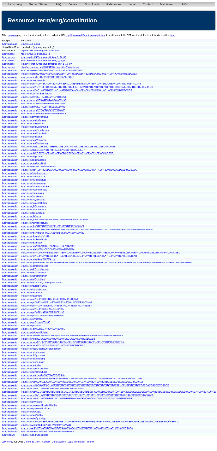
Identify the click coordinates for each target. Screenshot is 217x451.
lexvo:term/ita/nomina (32, 292)
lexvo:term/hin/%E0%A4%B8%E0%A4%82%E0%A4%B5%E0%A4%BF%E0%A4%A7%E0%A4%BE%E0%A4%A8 (79, 256)
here (172, 35)
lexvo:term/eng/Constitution (34, 435)
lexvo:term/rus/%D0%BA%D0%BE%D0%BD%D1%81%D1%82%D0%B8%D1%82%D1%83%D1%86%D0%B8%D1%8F (82, 378)
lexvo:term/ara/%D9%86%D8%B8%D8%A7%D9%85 (47, 77)
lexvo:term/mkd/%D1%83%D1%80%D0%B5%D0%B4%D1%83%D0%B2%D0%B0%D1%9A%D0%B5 (72, 342)
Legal (131, 4)
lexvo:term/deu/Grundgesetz (35, 130)
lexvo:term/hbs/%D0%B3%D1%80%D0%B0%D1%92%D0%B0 (53, 226)
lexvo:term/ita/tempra (31, 295)
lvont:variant (8, 435)
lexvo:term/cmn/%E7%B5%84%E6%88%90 (43, 107)
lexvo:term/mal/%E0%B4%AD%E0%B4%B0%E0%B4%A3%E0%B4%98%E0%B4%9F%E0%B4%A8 (72, 335)
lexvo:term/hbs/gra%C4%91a (35, 236)
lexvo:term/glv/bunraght (32, 213)
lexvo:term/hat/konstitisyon (34, 223)
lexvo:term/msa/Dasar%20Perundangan (41, 348)
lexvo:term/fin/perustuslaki (34, 189)
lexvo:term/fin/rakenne (32, 196)
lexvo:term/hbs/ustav (31, 242)
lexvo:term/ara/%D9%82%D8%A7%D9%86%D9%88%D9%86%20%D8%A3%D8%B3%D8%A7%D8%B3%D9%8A (79, 73)
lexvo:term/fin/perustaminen (35, 186)
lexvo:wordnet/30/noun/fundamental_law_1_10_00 (46, 64)
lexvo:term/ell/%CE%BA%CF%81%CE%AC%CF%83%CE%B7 (53, 150)
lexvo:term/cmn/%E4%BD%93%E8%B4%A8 (43, 97)
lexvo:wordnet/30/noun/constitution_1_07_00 (43, 60)
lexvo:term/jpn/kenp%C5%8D (35, 322)
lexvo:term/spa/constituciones (36, 408)
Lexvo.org (12, 35)
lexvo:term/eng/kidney (32, 156)
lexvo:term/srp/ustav (31, 411)
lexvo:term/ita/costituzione (34, 289)
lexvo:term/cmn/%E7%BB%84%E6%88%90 (43, 110)
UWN (184, 4)
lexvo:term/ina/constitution (34, 276)
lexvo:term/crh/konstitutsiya (34, 117)
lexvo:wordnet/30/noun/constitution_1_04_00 (43, 57)
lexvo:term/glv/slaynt (31, 216)
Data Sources (59, 441)
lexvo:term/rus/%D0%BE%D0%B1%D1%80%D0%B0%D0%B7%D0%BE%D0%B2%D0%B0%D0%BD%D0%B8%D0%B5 (82, 382)
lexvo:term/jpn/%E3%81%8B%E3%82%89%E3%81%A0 (49, 299)
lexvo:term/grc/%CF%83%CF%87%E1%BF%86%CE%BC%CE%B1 (55, 219)
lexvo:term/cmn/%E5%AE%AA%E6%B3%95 (43, 100)
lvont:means (8, 54)
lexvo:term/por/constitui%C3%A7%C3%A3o (43, 375)
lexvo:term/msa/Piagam (33, 352)
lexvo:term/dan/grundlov (33, 123)
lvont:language (9, 44)
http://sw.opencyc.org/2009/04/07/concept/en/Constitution (50, 67)
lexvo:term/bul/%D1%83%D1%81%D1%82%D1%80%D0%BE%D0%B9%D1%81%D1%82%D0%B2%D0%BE (76, 90)
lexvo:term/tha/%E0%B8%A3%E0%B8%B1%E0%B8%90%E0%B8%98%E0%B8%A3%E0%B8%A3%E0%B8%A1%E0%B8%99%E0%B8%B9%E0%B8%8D (100, 421)
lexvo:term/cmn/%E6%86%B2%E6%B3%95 (43, 103)
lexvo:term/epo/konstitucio (34, 163)
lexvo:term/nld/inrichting (33, 358)
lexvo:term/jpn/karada (32, 319)
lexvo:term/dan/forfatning (33, 120)
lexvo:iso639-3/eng (30, 44)
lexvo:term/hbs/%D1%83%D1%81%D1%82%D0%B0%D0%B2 (52, 233)
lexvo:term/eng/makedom (34, 160)
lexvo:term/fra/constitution (34, 203)
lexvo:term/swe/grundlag (33, 418)
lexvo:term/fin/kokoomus (33, 176)
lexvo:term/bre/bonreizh (33, 80)
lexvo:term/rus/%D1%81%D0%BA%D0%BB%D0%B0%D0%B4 (53, 388)
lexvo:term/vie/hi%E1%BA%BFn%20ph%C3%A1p (46, 425)
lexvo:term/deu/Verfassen (34, 140)
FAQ (58, 4)
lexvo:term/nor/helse (31, 365)
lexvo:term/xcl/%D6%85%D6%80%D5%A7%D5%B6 (47, 431)
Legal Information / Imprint (81, 441)
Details (73, 4)
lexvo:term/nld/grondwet (33, 355)
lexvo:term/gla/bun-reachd (34, 206)
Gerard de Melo (32, 441)
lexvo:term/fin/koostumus (33, 183)
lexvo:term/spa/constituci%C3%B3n (39, 405)
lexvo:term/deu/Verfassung (34, 143)
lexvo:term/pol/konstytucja (34, 372)
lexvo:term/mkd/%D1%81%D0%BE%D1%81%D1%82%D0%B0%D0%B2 (58, 339)
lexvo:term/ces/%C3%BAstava (36, 93)
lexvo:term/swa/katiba (32, 415)
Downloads (92, 4)
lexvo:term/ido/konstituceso (34, 266)
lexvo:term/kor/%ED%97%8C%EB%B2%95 (43, 329)
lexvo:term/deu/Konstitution (34, 133)
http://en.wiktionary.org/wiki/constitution (40, 50)
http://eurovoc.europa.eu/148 (35, 54)
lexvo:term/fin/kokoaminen (34, 173)
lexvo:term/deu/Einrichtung (34, 126)
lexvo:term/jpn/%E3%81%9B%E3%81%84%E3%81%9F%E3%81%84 (56, 305)
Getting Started (38, 4)
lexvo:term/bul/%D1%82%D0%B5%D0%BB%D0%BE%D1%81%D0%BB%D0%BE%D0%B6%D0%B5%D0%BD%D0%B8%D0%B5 (87, 87)
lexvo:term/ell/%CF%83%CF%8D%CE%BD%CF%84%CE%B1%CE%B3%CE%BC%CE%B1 (68, 153)
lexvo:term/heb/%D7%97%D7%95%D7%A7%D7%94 (48, 249)
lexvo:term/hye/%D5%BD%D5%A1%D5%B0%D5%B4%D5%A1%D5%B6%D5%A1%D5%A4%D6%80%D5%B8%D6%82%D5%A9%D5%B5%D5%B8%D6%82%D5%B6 (106, 262)
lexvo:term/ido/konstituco (33, 272)
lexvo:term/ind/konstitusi (33, 279)
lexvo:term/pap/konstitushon (35, 368)
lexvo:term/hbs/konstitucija (34, 239)
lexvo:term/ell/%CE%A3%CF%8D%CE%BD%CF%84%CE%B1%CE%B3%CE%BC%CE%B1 (68, 146)
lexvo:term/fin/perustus (32, 193)
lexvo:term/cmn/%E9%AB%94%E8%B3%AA (43, 113)
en (35, 47)
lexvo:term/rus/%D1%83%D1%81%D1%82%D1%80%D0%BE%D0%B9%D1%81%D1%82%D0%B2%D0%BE (76, 398)
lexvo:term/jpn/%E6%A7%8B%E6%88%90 (42, 312)
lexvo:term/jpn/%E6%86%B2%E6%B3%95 (42, 309)
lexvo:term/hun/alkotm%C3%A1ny (38, 259)
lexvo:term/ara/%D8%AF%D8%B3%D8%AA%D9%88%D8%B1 (53, 70)
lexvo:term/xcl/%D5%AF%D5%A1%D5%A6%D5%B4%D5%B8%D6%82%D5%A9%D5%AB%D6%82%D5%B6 (77, 428)
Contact (148, 4)
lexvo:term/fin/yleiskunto (33, 199)
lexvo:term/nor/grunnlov (33, 362)
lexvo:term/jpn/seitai (31, 325)
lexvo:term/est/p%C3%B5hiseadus (38, 166)
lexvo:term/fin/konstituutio (34, 179)
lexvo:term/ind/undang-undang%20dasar (41, 282)
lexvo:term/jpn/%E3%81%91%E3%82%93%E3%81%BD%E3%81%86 (56, 302)
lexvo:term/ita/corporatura (34, 286)
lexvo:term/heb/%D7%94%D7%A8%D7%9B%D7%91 (48, 246)
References (113, 4)
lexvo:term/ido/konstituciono (35, 269)
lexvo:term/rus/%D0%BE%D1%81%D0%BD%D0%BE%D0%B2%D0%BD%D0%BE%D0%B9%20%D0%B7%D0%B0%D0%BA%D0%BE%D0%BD (95, 385)
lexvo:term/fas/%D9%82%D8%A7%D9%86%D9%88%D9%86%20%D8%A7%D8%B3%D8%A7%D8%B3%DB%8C (79, 170)
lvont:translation (10, 70)
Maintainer (166, 4)
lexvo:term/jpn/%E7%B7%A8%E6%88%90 (42, 315)
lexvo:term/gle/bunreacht (33, 209)
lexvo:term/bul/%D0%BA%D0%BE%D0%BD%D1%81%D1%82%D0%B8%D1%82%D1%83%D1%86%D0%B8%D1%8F (81, 83)
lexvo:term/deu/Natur (31, 136)
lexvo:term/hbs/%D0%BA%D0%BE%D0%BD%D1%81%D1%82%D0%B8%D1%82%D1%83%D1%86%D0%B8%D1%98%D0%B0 (86, 229)
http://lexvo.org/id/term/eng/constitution (85, 35)
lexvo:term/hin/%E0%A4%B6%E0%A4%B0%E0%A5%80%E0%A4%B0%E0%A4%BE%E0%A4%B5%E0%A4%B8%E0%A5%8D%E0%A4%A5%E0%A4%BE (100, 252)
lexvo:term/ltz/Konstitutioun (34, 332)
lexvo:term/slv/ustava (31, 401)
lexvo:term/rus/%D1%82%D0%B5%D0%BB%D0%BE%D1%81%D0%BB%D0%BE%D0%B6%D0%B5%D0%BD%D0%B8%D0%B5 (87, 395)
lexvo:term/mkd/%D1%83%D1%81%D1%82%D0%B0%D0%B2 (53, 345)
